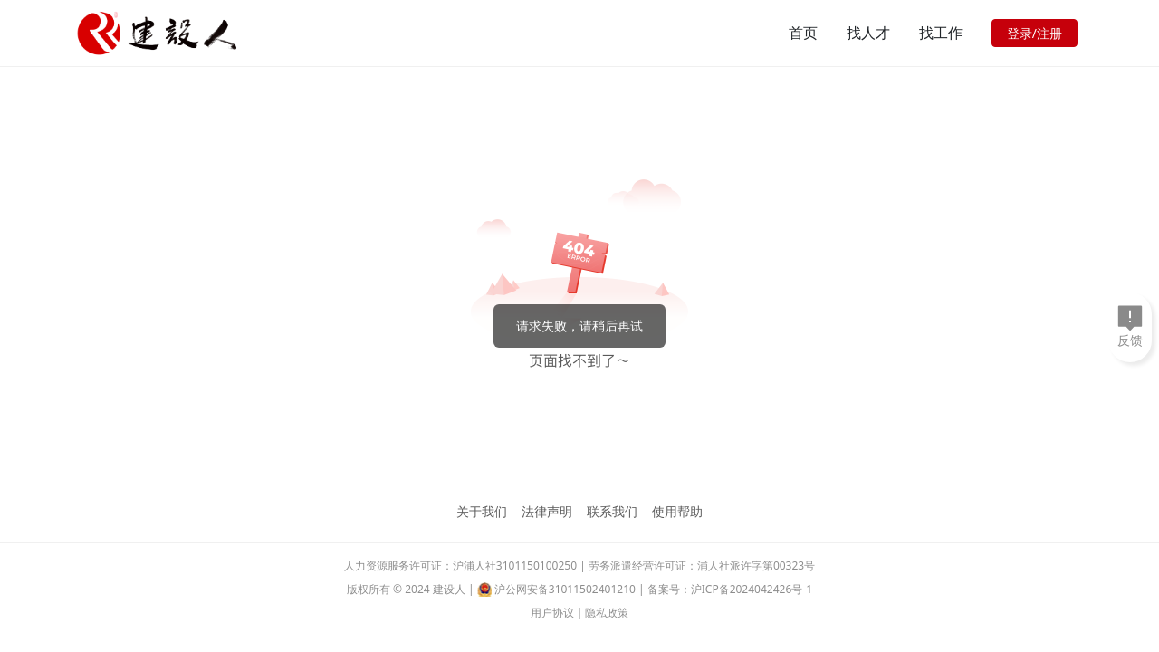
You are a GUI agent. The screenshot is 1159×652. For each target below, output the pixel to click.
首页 (803, 33)
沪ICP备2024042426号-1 (751, 589)
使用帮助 (677, 511)
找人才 (868, 33)
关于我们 (481, 511)
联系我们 (612, 511)
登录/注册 (1034, 33)
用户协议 (552, 612)
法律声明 (547, 511)
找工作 (941, 33)
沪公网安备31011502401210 (565, 589)
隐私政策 (606, 612)
